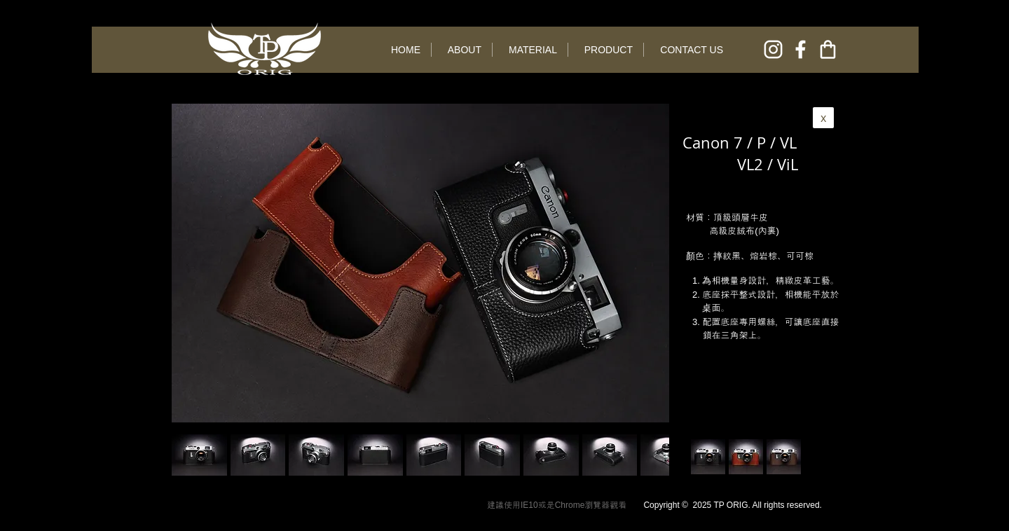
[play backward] (189, 455)
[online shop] (828, 49)
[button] (258, 455)
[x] (823, 117)
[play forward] (651, 455)
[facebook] (800, 49)
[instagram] (773, 49)
